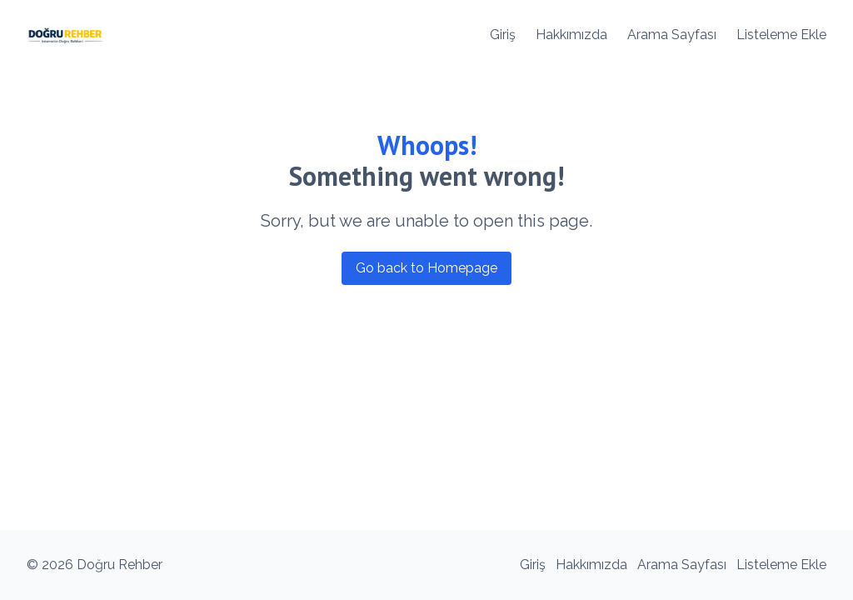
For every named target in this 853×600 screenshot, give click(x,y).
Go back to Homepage (426, 268)
